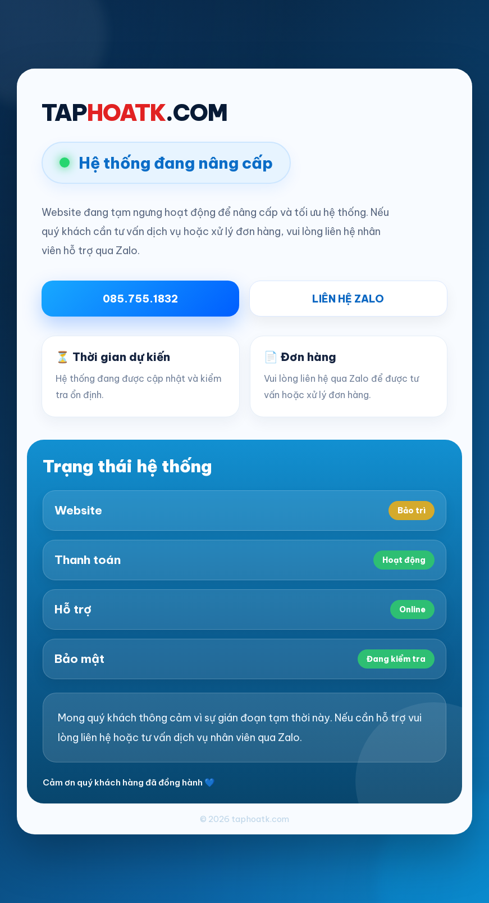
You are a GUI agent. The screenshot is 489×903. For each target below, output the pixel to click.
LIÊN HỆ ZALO (348, 298)
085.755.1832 (140, 298)
